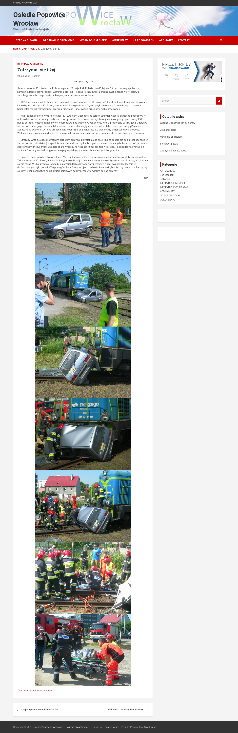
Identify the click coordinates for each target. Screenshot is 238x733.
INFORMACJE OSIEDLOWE (58, 40)
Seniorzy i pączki (169, 143)
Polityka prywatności (77, 727)
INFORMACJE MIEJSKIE (93, 40)
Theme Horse (110, 727)
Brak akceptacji (168, 129)
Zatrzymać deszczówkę (173, 150)
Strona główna (27, 40)
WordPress (150, 727)
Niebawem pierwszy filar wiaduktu (126, 709)
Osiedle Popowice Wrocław (47, 727)
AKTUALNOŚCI (168, 170)
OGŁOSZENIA (167, 199)
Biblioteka (165, 179)
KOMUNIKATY (120, 40)
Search (219, 101)
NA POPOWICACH (143, 40)
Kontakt (184, 40)
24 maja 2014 (24, 76)
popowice (37, 690)
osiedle (27, 690)
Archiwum (166, 40)
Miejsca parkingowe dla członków (39, 709)
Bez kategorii (167, 174)
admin (37, 76)
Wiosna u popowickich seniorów (177, 122)
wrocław (47, 690)
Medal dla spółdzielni (171, 136)
